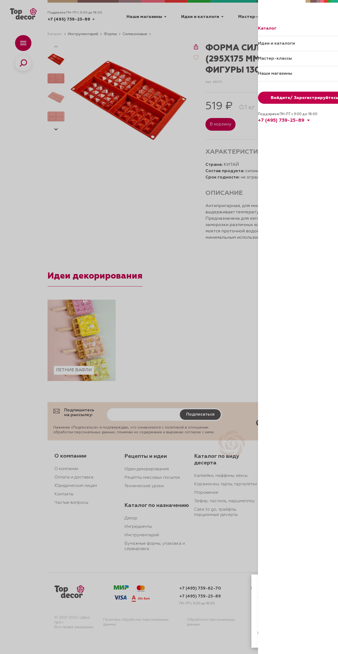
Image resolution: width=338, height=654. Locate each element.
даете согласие (276, 601)
